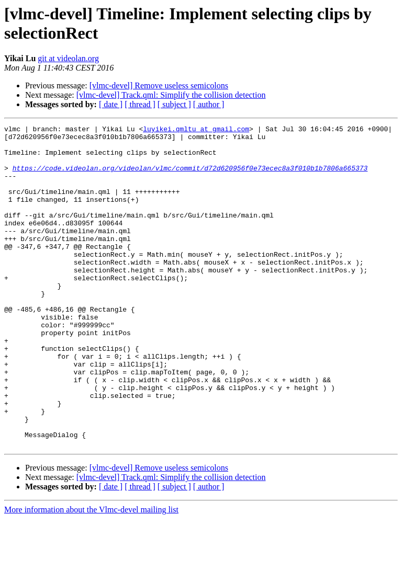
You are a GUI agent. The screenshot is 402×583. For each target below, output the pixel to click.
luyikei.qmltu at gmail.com (196, 130)
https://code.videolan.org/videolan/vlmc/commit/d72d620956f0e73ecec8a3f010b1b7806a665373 (190, 177)
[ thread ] (140, 104)
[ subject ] (174, 104)
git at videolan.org (68, 58)
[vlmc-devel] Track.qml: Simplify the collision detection (171, 94)
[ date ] (110, 104)
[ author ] (209, 104)
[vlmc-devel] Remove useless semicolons (159, 85)
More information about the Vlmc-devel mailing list (91, 573)
